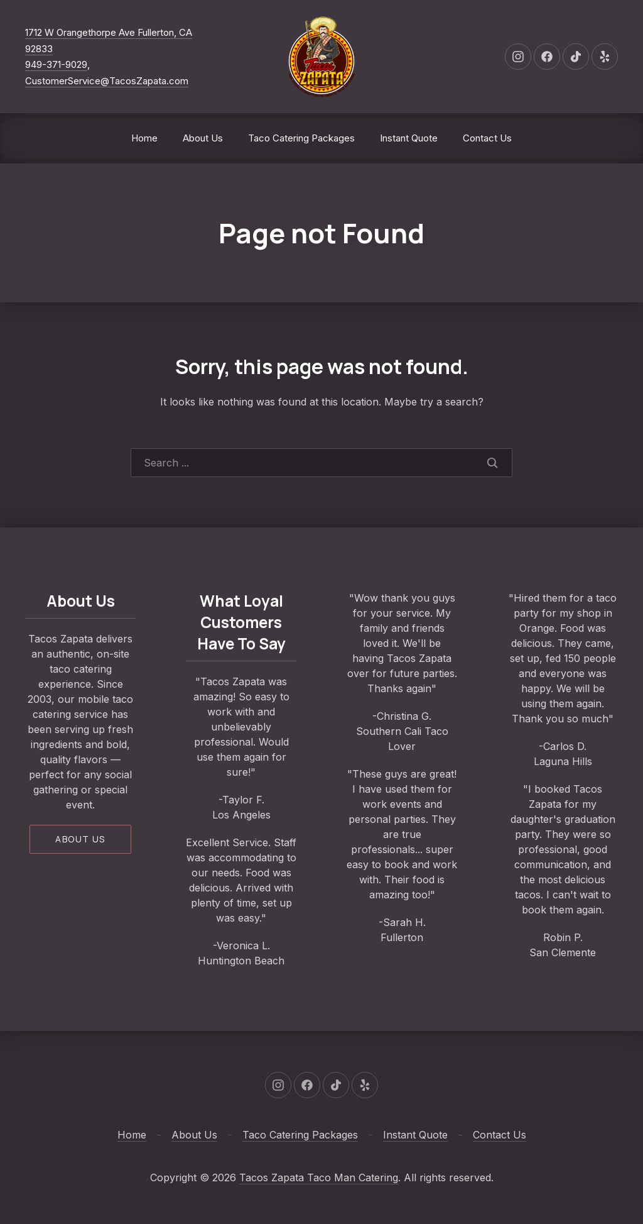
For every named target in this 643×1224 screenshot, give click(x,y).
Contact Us (487, 138)
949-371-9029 (56, 64)
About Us (203, 138)
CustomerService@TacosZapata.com (106, 81)
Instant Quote (409, 138)
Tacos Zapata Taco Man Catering (318, 1177)
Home (144, 138)
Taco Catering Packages (301, 138)
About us (80, 839)
